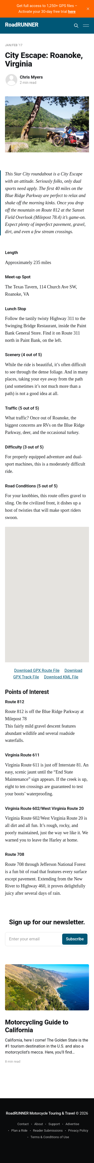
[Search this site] (76, 26)
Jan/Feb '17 (14, 45)
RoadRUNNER (21, 25)
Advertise (72, 1124)
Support (54, 1124)
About (38, 1124)
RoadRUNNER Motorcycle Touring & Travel (40, 1113)
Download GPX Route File (37, 670)
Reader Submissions (48, 1130)
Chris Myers (31, 77)
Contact (23, 1124)
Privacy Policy (78, 1130)
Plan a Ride (19, 1130)
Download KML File (61, 677)
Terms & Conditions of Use (50, 1137)
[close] (88, 9)
